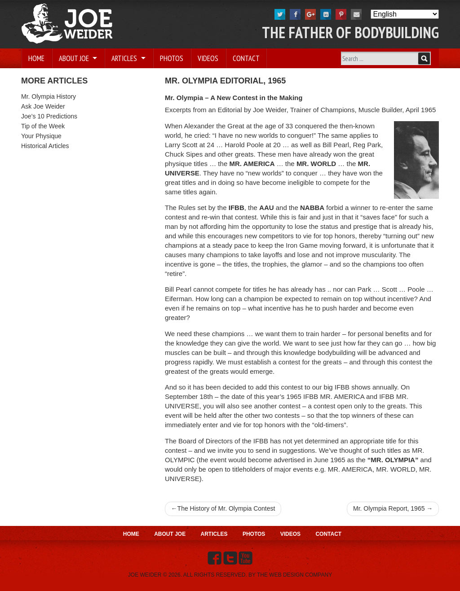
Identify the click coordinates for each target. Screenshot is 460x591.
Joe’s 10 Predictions (49, 116)
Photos (171, 58)
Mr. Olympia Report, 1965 (389, 508)
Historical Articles (45, 145)
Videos (208, 58)
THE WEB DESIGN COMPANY (294, 575)
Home (36, 58)
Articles (125, 58)
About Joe (75, 58)
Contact (246, 58)
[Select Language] (405, 14)
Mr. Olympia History (48, 96)
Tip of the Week (43, 126)
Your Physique (41, 136)
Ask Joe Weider (43, 106)
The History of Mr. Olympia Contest (226, 508)
